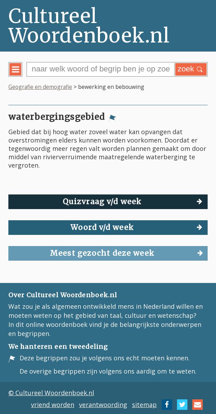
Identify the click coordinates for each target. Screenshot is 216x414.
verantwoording (103, 404)
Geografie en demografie (40, 87)
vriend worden (52, 404)
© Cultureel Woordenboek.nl (51, 393)
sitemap (144, 404)
